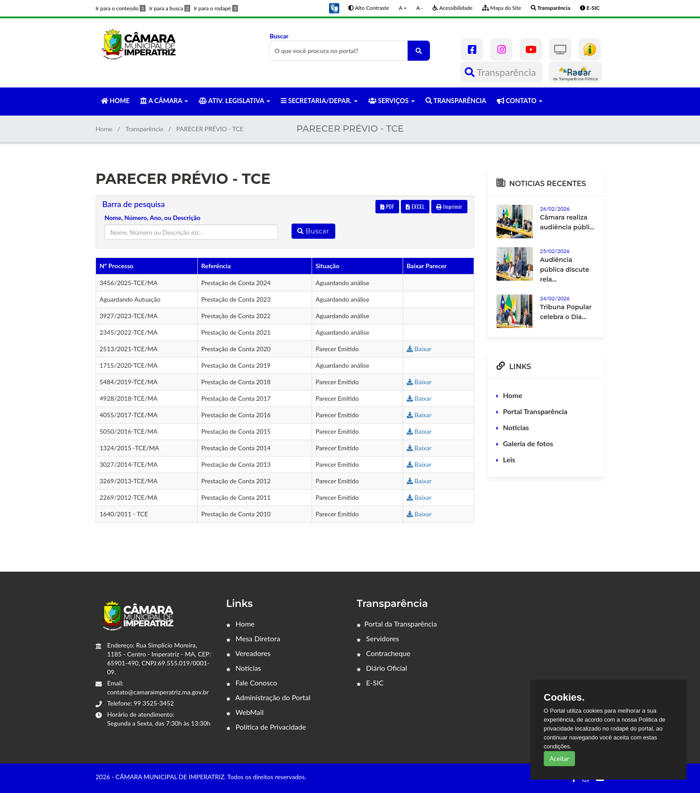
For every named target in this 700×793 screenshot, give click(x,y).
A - (420, 7)
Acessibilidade (452, 7)
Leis (509, 459)
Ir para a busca (169, 8)
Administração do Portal (268, 697)
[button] (334, 7)
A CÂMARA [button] (164, 100)
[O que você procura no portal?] (419, 51)
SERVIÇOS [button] (391, 100)
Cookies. (564, 697)
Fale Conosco (251, 682)
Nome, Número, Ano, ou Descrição (152, 217)
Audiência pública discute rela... (564, 269)
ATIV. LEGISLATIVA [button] (234, 100)
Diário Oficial (382, 668)
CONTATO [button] (519, 100)
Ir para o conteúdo (121, 8)
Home (104, 129)
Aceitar (559, 758)
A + (403, 7)
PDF (387, 206)
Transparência (501, 72)
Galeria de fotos (528, 443)
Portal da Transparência (397, 623)
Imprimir (449, 206)
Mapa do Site (501, 7)
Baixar (419, 349)
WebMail (245, 712)
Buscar (350, 46)
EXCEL (415, 206)
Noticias (516, 427)
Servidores (378, 638)
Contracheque (383, 653)
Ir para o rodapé (216, 8)
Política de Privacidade (266, 726)
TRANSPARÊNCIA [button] (455, 100)
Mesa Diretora (253, 638)
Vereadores (248, 653)
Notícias (243, 668)
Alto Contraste (368, 7)
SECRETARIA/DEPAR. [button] (319, 100)
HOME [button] (115, 100)
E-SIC (370, 682)
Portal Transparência (535, 411)
